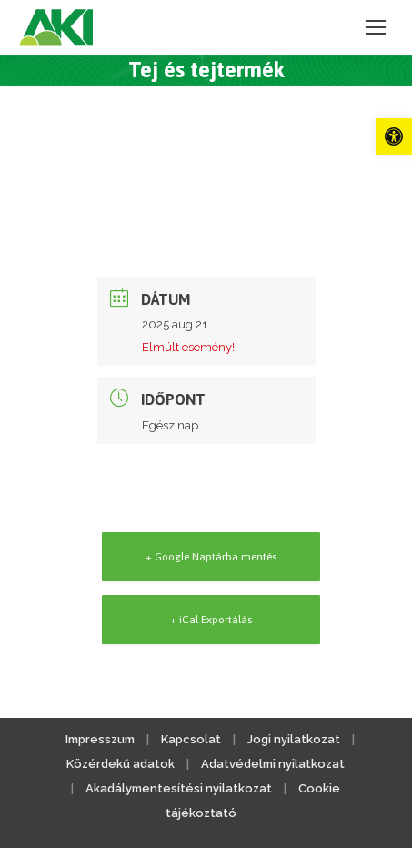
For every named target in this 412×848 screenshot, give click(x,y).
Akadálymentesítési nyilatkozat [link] (178, 788)
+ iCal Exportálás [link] (211, 619)
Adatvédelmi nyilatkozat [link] (273, 764)
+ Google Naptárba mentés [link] (211, 556)
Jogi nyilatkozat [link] (293, 739)
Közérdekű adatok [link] (120, 764)
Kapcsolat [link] (191, 739)
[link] (394, 136)
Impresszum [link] (100, 739)
